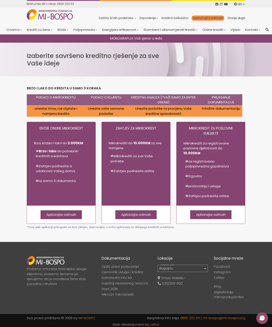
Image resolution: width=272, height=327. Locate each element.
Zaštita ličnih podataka (116, 18)
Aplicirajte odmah (208, 18)
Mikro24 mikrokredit (118, 294)
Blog (217, 286)
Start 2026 (110, 289)
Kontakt (251, 29)
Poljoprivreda (84, 29)
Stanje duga (236, 18)
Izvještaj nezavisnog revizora (125, 283)
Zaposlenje (147, 18)
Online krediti (212, 29)
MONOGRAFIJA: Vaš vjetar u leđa (136, 38)
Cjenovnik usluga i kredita (122, 272)
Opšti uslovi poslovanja (120, 266)
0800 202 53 (190, 318)
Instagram (222, 272)
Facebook (222, 266)
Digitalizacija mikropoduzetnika (228, 294)
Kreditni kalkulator (175, 18)
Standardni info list (117, 277)
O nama (12, 29)
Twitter (219, 277)
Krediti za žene (38, 29)
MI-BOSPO (87, 318)
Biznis (61, 29)
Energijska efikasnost (119, 29)
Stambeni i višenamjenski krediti (169, 29)
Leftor (155, 324)
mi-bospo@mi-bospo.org (224, 318)
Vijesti (235, 29)
